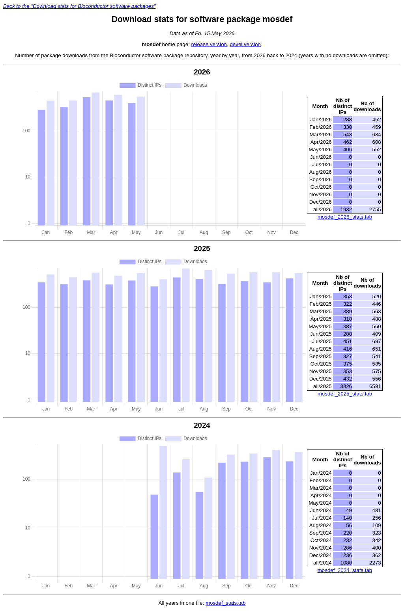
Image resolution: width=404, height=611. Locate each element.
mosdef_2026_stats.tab (345, 217)
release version (209, 44)
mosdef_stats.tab (226, 603)
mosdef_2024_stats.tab (345, 570)
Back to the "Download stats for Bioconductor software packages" (79, 6)
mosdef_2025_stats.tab (345, 394)
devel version (245, 44)
